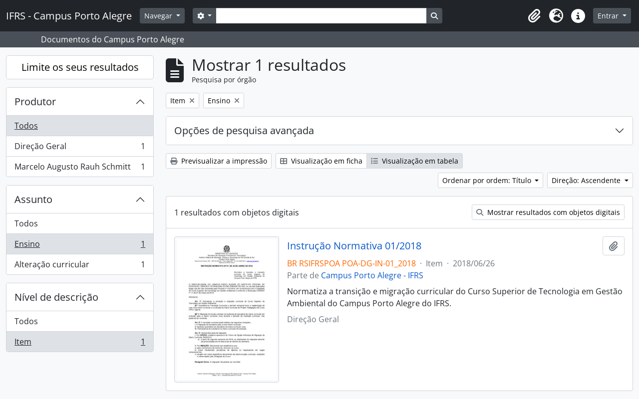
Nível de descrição (56, 297)
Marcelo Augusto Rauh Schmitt (79, 169)
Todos (26, 125)
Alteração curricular (79, 266)
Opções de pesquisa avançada (244, 130)
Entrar (609, 15)
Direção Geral (79, 148)
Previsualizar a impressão (218, 161)
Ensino (79, 246)
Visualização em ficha (321, 161)
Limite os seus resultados (80, 67)
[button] (534, 16)
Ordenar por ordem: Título (487, 180)
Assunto (33, 199)
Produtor (35, 101)
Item (79, 344)
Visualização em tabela (414, 161)
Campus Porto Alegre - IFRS (372, 275)
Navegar (159, 15)
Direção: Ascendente (587, 180)
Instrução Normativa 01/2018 (354, 246)
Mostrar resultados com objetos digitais (548, 212)
